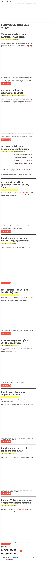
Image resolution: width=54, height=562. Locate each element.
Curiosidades (12, 345)
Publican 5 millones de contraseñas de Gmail (13, 91)
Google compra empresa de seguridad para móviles (15, 449)
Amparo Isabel (4, 39)
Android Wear (18, 225)
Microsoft (30, 46)
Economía (11, 151)
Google (21, 163)
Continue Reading (5, 83)
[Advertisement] (27, 11)
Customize (3, 557)
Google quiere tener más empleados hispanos (14, 393)
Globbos (8, 1)
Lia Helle (3, 243)
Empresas (14, 39)
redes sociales (22, 95)
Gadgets (17, 39)
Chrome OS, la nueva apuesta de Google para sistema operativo (16, 503)
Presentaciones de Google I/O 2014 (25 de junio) (16, 291)
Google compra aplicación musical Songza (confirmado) (16, 239)
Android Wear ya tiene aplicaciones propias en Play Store (16, 185)
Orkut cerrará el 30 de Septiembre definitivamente (16, 147)
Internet (19, 95)
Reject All (9, 557)
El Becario (3, 151)
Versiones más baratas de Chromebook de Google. (14, 35)
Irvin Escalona (4, 95)
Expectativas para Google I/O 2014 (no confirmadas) (16, 341)
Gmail (14, 99)
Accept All (15, 557)
